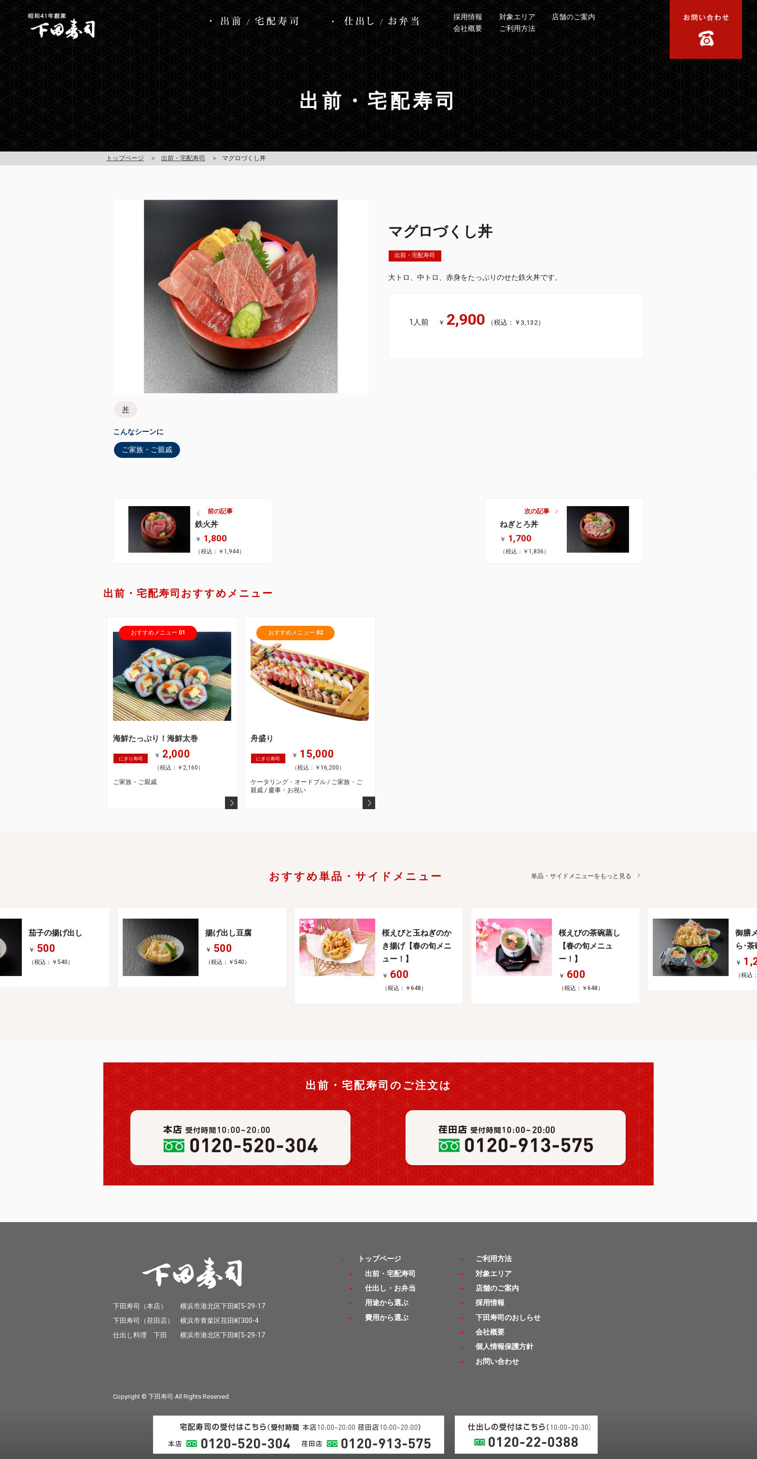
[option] (378, 955)
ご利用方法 (517, 28)
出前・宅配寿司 (183, 158)
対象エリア (517, 17)
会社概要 (467, 28)
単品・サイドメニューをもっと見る (581, 876)
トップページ (125, 158)
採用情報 (467, 17)
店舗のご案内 (573, 17)
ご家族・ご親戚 (147, 449)
